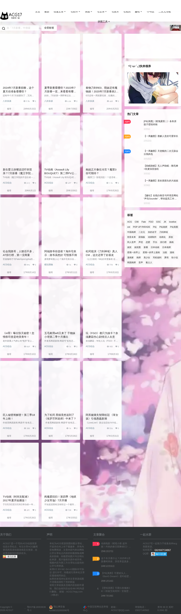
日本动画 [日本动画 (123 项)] (155, 247)
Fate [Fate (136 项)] (144, 222)
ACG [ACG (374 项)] (129, 222)
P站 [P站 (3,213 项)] (155, 227)
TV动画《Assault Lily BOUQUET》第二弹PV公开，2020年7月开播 (59, 173)
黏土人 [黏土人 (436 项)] (149, 262)
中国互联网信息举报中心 (95, 608)
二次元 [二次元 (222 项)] (142, 232)
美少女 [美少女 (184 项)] (147, 257)
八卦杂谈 (7, 101)
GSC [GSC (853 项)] (158, 222)
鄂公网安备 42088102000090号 (59, 608)
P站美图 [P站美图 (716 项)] (174, 227)
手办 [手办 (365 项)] (155, 242)
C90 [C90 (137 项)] (137, 222)
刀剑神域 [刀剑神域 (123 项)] (163, 232)
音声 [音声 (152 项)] (141, 262)
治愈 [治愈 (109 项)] (165, 252)
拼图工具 (104, 22)
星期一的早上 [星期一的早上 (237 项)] (133, 252)
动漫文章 (60, 12)
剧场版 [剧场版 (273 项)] (142, 237)
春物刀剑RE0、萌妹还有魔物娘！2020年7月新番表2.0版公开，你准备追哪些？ (102, 91)
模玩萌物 (48, 264)
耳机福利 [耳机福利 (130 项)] (157, 257)
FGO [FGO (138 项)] (151, 222)
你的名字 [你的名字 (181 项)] (152, 232)
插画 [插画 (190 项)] (171, 242)
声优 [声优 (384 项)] (141, 242)
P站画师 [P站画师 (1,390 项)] (163, 227)
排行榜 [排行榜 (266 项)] (163, 242)
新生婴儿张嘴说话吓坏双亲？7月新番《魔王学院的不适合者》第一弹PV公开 (18, 173)
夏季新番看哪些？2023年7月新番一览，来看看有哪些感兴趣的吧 (60, 91)
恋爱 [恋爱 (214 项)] (148, 242)
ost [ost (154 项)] (128, 227)
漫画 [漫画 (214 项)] (172, 252)
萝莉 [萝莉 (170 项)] (166, 257)
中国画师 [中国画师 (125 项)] (131, 232)
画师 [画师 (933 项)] (138, 257)
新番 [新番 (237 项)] (146, 247)
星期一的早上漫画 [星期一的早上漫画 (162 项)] (151, 252)
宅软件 (76, 12)
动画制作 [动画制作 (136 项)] (152, 237)
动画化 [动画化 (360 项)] (162, 237)
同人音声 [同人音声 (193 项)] (131, 242)
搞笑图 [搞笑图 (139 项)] (137, 247)
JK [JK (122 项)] (165, 222)
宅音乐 (102, 12)
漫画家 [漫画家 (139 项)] (130, 257)
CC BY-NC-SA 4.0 (63, 569)
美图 (89, 12)
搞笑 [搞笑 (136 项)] (129, 247)
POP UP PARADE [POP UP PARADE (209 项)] (141, 227)
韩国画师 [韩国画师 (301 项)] (131, 262)
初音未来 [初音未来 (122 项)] (131, 237)
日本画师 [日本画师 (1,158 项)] (166, 247)
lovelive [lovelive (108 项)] (172, 222)
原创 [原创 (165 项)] (171, 237)
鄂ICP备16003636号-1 (36, 609)
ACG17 (9, 610)
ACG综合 (7, 183)
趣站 (139, 12)
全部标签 (49, 27)
